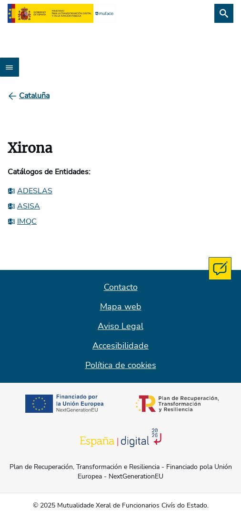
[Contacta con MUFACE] (220, 268)
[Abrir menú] (9, 67)
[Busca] (223, 13)
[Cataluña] (34, 95)
